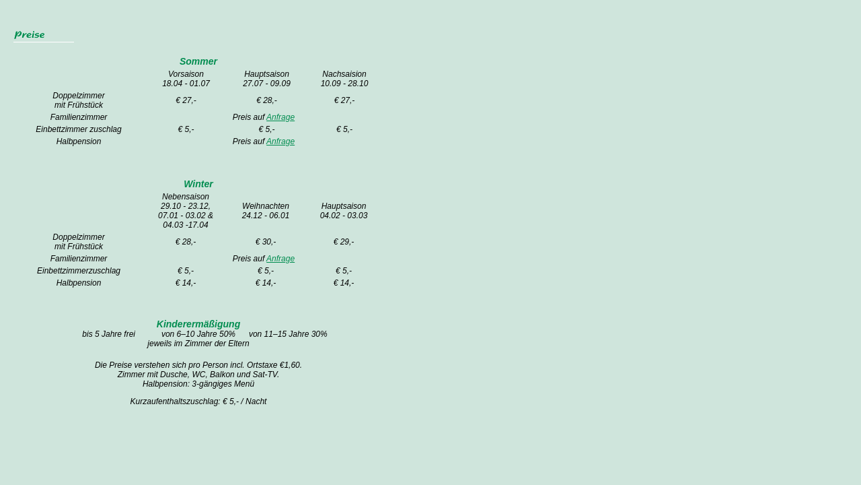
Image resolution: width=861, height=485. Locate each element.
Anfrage (280, 117)
